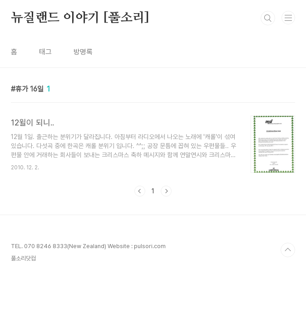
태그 (45, 52)
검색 (268, 18)
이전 (139, 191)
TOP (288, 250)
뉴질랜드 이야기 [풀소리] (80, 18)
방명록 (83, 52)
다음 (166, 191)
